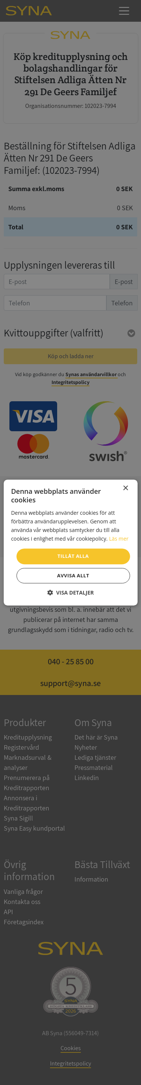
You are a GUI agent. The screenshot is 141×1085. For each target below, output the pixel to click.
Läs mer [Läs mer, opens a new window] (119, 538)
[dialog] (70, 542)
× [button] (125, 488)
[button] (70, 592)
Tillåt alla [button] (73, 556)
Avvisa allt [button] (73, 575)
